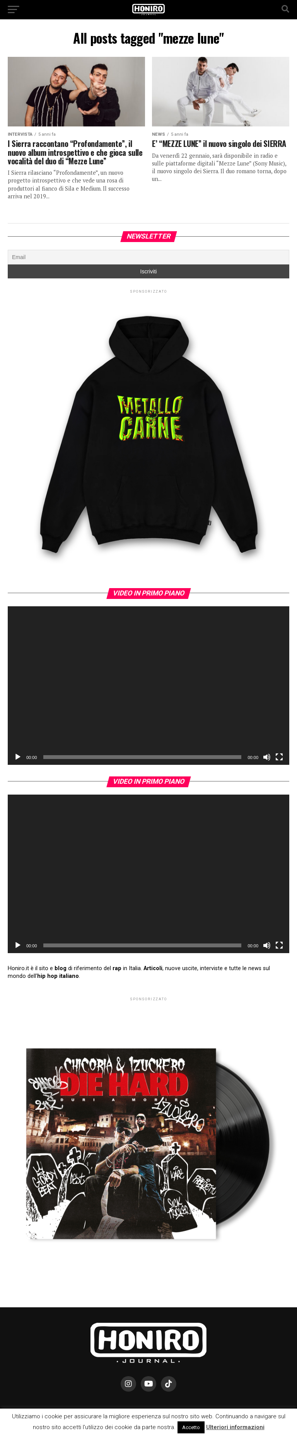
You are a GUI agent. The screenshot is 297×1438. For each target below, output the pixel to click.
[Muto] (267, 757)
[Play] (18, 757)
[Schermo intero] (279, 757)
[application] (148, 685)
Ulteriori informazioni (235, 1427)
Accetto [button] (191, 1427)
